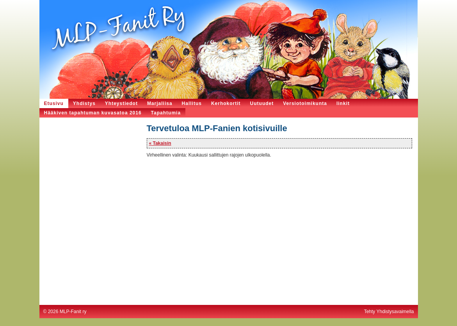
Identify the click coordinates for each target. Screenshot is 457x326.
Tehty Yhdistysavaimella (389, 311)
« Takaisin (160, 143)
